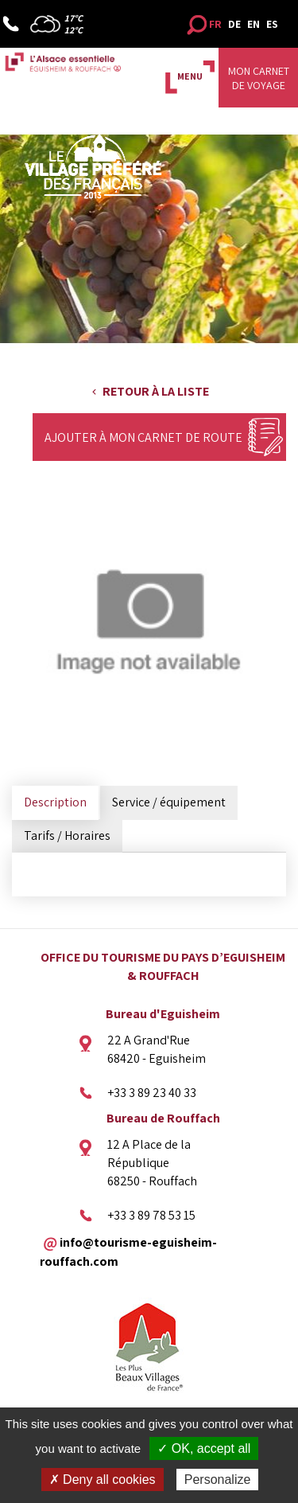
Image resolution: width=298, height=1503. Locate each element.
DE (234, 24)
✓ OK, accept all (203, 1448)
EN (253, 24)
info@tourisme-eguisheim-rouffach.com (128, 1251)
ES (272, 24)
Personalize (217, 1479)
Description (55, 802)
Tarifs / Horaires (67, 835)
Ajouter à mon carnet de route (143, 437)
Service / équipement (169, 802)
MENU (190, 76)
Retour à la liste (156, 391)
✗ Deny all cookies (102, 1479)
